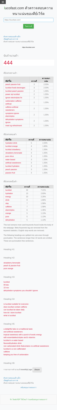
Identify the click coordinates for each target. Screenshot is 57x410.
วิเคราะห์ (28, 26)
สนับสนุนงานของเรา (28, 387)
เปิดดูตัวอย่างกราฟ (11, 39)
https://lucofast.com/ (28, 47)
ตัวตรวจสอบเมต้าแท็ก (12, 37)
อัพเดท (37, 370)
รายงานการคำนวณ (18, 369)
